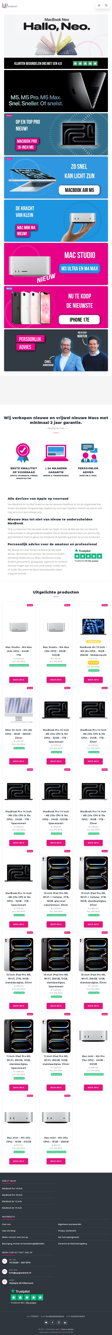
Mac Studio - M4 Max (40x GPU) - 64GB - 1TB (19, 651)
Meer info (18, 680)
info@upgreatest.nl (20, 1273)
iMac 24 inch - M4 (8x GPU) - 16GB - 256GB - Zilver (18, 734)
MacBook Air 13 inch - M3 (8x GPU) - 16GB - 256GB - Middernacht (93, 651)
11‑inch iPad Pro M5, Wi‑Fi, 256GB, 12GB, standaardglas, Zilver (56, 1060)
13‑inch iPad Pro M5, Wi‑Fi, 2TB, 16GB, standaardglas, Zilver (18, 978)
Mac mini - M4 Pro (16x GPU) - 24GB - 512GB (93, 1060)
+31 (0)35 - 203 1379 (19, 1262)
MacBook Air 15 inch (12, 1207)
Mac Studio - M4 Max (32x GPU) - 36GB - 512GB (56, 651)
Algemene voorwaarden (69, 1224)
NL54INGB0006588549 (52, 1316)
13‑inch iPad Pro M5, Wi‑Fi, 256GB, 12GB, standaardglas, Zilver (93, 978)
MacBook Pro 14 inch (12, 1188)
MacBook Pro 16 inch (12, 1195)
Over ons (6, 1224)
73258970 (33, 1316)
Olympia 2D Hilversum (21, 1283)
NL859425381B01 (76, 1316)
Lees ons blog (8, 1230)
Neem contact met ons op (15, 1237)
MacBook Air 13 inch (12, 1201)
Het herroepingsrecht (68, 1237)
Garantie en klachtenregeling (72, 1243)
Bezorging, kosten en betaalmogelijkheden (23, 1243)
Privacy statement (67, 1230)
